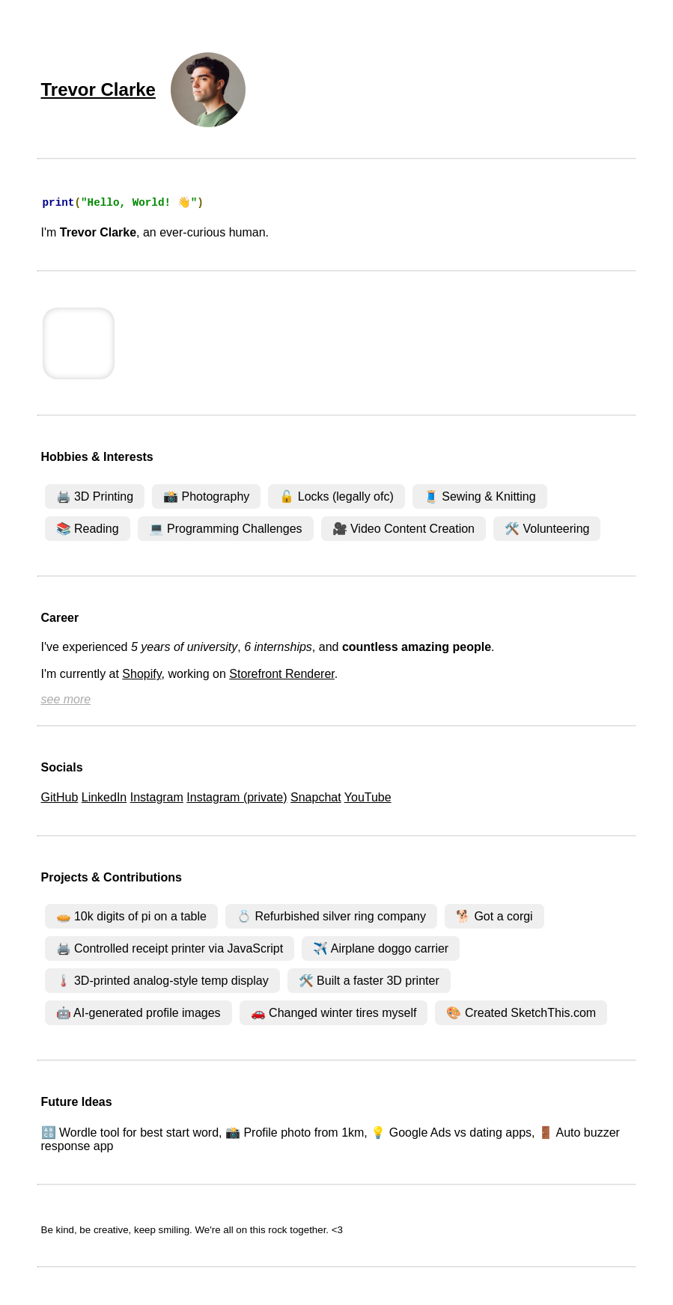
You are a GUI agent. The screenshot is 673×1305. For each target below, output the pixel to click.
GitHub (60, 798)
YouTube (368, 798)
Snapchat (315, 798)
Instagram (156, 798)
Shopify (141, 675)
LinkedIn (104, 798)
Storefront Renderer (282, 675)
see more (66, 700)
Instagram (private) (236, 798)
